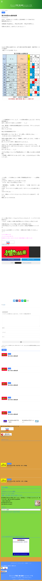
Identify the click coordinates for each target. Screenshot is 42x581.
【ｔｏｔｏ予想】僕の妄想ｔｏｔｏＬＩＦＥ (21, 5)
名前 (3, 327)
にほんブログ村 (5, 244)
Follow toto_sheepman (26, 262)
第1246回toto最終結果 (13, 356)
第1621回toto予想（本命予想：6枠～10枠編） (17, 465)
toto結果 (4, 304)
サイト (3, 336)
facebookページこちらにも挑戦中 (8, 491)
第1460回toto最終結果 (13, 414)
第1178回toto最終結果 (13, 370)
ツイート (3, 489)
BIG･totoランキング (5, 436)
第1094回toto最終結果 (13, 399)
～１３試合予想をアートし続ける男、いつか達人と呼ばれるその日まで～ (21, 577)
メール (3, 332)
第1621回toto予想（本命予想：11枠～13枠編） (17, 481)
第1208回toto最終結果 (13, 385)
